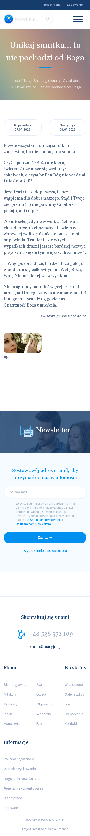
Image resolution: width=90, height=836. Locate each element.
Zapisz (43, 537)
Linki (68, 704)
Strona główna (15, 685)
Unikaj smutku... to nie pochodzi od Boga (48, 87)
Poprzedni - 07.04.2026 (22, 127)
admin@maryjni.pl (45, 646)
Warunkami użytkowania (45, 520)
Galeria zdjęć (74, 694)
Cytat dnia (71, 81)
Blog (40, 723)
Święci (41, 685)
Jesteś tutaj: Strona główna (34, 81)
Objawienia (44, 704)
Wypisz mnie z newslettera (45, 551)
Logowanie (75, 4)
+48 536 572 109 (51, 634)
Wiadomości (74, 685)
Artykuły (10, 694)
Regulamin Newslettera (22, 779)
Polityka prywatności (20, 759)
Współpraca (13, 798)
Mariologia (12, 723)
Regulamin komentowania (23, 788)
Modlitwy (10, 704)
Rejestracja (51, 4)
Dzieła (41, 694)
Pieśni (8, 714)
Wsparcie (43, 714)
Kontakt (71, 723)
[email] (45, 492)
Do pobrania (74, 714)
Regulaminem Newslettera (33, 524)
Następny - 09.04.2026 (68, 127)
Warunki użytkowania (20, 769)
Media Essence (58, 829)
